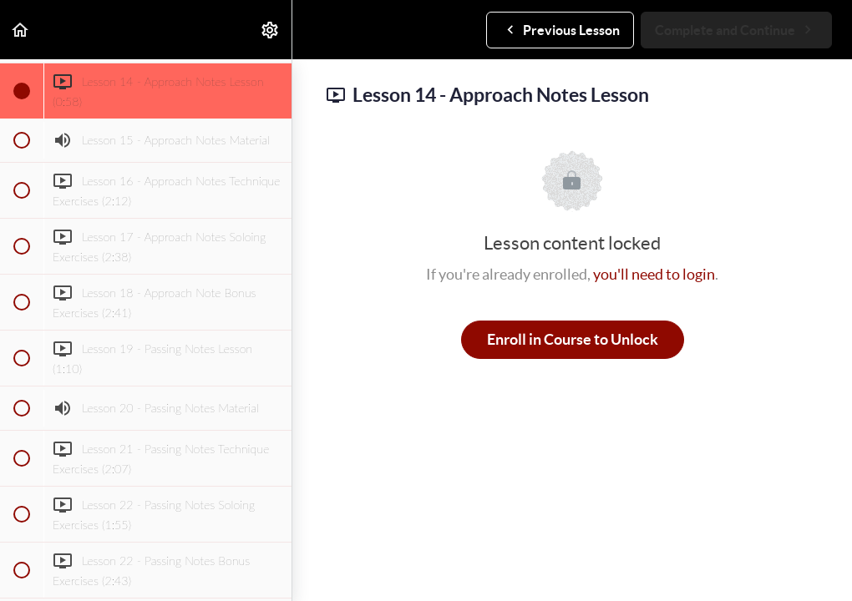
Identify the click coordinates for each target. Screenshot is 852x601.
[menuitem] (271, 29)
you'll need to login (654, 274)
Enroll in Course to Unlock (572, 339)
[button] (21, 29)
